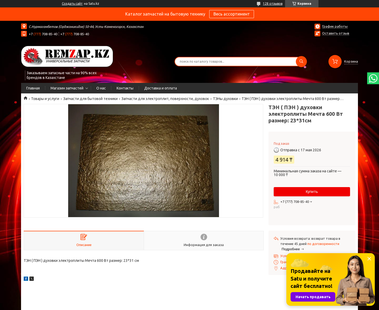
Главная (33, 88)
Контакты (125, 88)
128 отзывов (272, 3)
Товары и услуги (45, 99)
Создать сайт (72, 3)
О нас (101, 88)
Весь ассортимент (231, 14)
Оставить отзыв (335, 33)
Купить (312, 191)
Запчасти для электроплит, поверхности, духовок (165, 99)
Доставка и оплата (160, 88)
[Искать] (301, 61)
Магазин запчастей (67, 88)
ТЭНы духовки (225, 99)
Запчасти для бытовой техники (90, 99)
